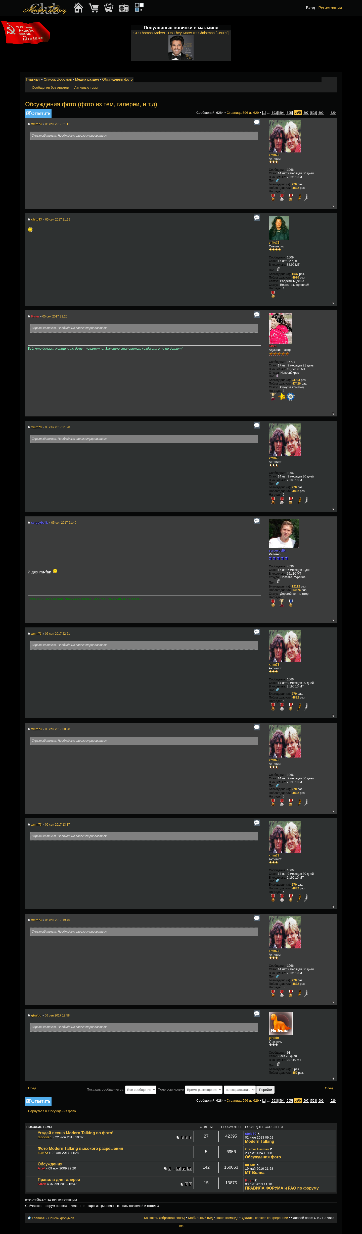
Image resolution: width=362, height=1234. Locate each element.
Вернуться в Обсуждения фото (52, 1111)
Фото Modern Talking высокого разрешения (80, 1148)
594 (281, 113)
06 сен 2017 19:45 (57, 920)
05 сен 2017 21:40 (63, 522)
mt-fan (250, 1165)
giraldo (36, 1015)
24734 (296, 380)
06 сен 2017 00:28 (57, 729)
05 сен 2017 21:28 (57, 427)
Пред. (32, 1088)
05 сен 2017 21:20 (54, 316)
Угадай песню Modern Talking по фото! (75, 1133)
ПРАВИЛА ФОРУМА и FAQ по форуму (282, 1188)
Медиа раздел (87, 79)
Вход (310, 8)
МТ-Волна (254, 1172)
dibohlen (45, 1137)
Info (181, 1226)
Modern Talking (259, 1141)
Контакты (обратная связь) (164, 1218)
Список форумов (58, 79)
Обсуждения (50, 1164)
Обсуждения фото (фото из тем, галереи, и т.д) (91, 104)
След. (329, 1088)
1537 (295, 274)
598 (313, 113)
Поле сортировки (190, 1089)
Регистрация (330, 8)
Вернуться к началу (333, 206)
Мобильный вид (333, 79)
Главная (33, 79)
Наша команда (227, 1218)
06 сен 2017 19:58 (57, 1015)
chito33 (36, 219)
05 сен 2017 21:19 (57, 219)
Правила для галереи (59, 1179)
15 (189, 1168)
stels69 (250, 1134)
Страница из (243, 113)
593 (274, 113)
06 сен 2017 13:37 (57, 824)
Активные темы (86, 87)
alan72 (43, 1153)
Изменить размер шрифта (326, 79)
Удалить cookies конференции (264, 1218)
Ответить (38, 113)
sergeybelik (39, 522)
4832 (295, 188)
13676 (296, 590)
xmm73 (36, 124)
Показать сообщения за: (121, 1089)
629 (333, 113)
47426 (296, 383)
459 (294, 1073)
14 (184, 1168)
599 (321, 113)
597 (305, 113)
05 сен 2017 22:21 (57, 633)
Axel (41, 1168)
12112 (296, 586)
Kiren (35, 316)
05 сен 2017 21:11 (57, 124)
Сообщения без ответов (50, 87)
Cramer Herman (257, 1149)
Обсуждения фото (117, 79)
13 (178, 1168)
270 (294, 184)
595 (289, 113)
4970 (295, 277)
